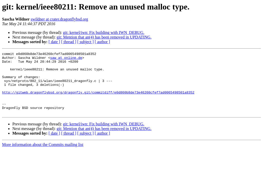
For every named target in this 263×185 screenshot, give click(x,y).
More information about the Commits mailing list (42, 157)
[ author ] (102, 42)
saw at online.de (66, 59)
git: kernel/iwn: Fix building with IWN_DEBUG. (103, 32)
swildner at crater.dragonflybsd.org (59, 19)
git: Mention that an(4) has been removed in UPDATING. (104, 37)
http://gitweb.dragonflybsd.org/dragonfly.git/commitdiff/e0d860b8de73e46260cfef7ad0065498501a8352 (98, 100)
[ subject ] (85, 42)
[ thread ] (68, 42)
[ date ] (54, 42)
